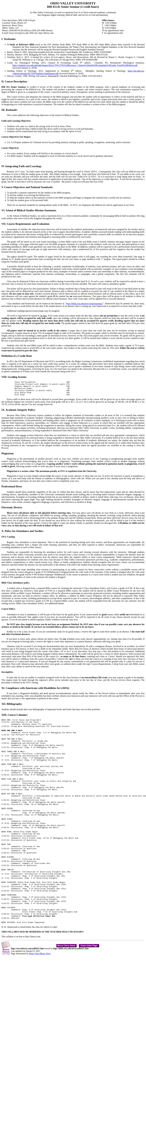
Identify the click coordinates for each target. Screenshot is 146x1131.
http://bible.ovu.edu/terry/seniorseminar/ (84, 303)
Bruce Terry (34, 997)
